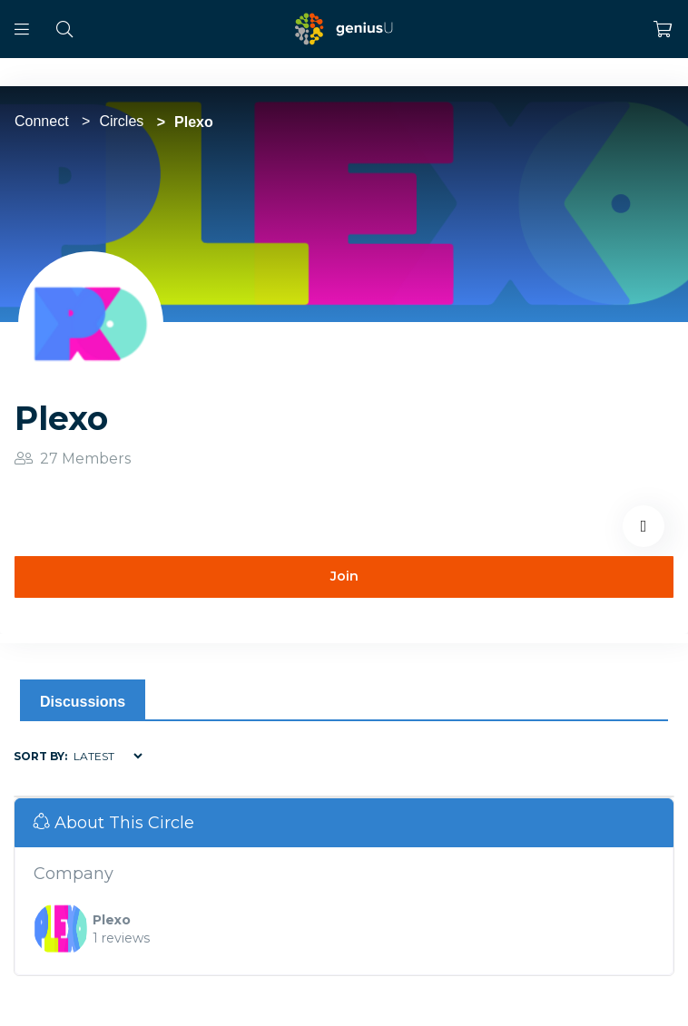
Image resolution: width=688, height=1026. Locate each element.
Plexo (112, 920)
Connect (42, 121)
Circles (121, 121)
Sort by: (40, 756)
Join (344, 576)
